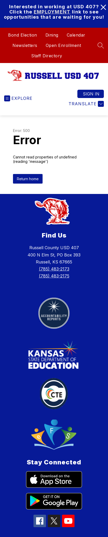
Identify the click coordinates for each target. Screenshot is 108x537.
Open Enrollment (63, 45)
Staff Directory (46, 55)
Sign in (91, 93)
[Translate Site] (85, 104)
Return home (28, 179)
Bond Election (22, 35)
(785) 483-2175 (54, 275)
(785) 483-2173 (54, 268)
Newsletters (24, 45)
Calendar (76, 35)
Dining (51, 35)
